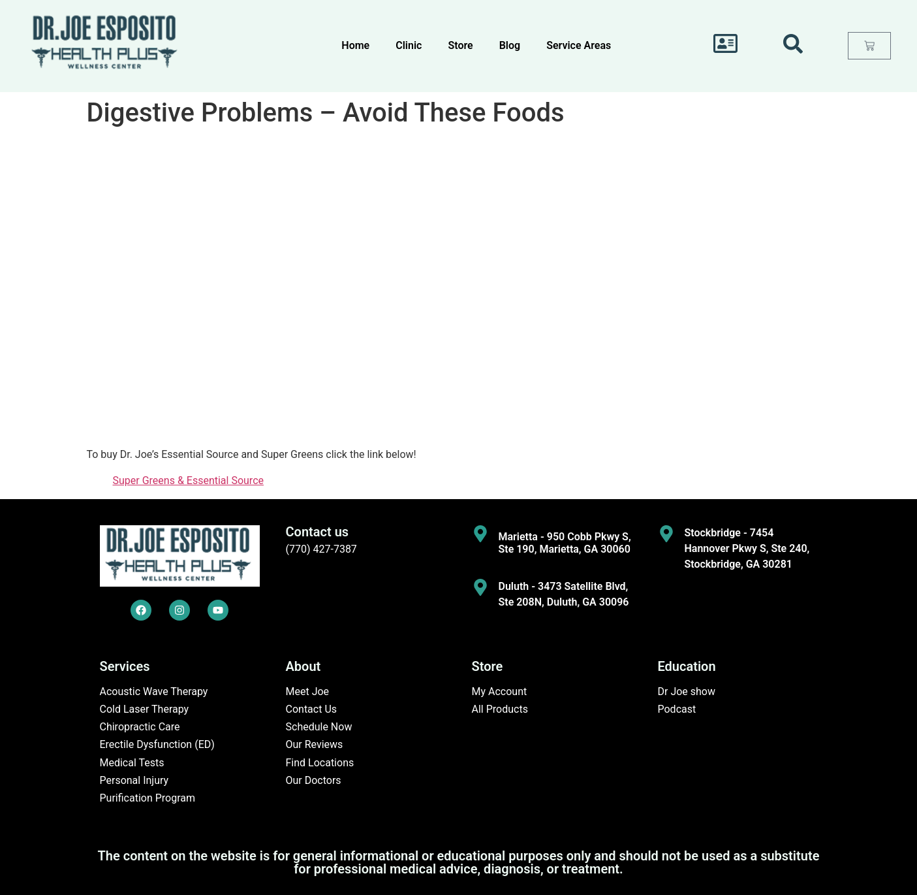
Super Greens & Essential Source (188, 480)
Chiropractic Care (140, 727)
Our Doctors (313, 780)
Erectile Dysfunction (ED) (157, 744)
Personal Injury (134, 780)
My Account (499, 691)
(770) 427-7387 (321, 549)
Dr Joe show (687, 691)
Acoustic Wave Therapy (154, 691)
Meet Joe (308, 691)
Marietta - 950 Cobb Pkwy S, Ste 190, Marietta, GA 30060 (565, 542)
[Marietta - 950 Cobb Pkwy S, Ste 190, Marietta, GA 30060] (480, 533)
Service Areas (578, 45)
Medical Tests (132, 763)
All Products (500, 709)
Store (460, 45)
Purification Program (148, 798)
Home (355, 45)
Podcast (677, 709)
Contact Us (311, 709)
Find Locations (320, 763)
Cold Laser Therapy (144, 709)
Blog (509, 45)
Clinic (409, 45)
